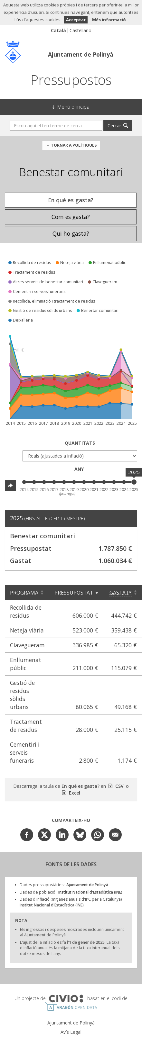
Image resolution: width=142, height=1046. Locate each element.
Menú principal (73, 106)
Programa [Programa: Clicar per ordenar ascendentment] (24, 592)
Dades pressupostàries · (64, 884)
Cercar (114, 126)
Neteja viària (27, 630)
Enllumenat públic (25, 664)
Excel (74, 793)
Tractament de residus (26, 725)
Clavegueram (27, 645)
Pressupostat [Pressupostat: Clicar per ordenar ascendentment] (73, 592)
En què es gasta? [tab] (70, 200)
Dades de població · (71, 892)
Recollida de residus (26, 611)
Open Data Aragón (71, 1006)
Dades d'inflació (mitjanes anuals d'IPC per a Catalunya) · (72, 902)
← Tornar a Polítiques (71, 145)
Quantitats (80, 443)
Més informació (109, 20)
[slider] (134, 482)
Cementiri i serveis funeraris (25, 752)
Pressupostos (71, 79)
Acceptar (76, 20)
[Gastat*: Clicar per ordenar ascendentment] (122, 592)
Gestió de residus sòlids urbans (22, 695)
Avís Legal (71, 1032)
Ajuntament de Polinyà (80, 54)
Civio (66, 999)
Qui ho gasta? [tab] (70, 233)
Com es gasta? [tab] (71, 217)
